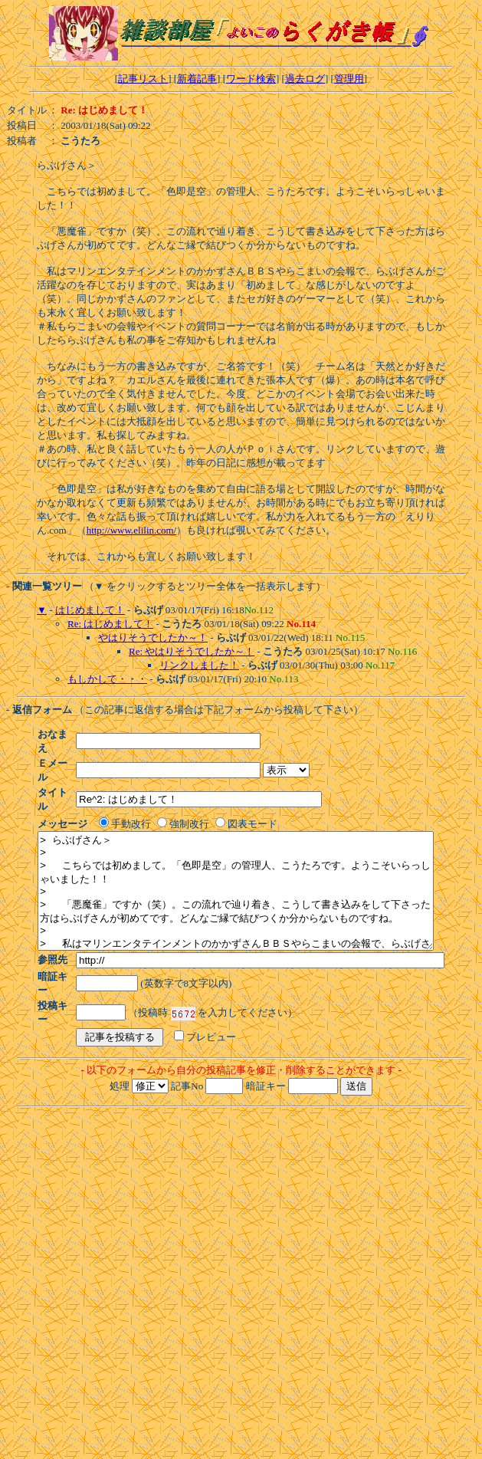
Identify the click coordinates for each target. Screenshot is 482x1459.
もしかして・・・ (107, 679)
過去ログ (305, 78)
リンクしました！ (199, 665)
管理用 (349, 78)
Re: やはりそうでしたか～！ (191, 651)
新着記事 (197, 78)
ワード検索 (251, 78)
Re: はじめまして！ (110, 623)
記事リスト (143, 78)
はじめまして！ (90, 610)
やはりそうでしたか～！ (153, 637)
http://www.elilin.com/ (132, 530)
